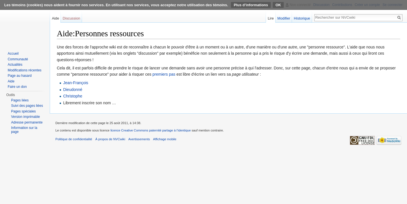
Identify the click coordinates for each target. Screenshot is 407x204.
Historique (302, 18)
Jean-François (75, 82)
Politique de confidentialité (73, 139)
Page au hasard (20, 76)
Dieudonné (72, 89)
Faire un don (17, 87)
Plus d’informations (251, 5)
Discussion (71, 18)
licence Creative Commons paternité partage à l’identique (151, 130)
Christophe (72, 96)
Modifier (283, 18)
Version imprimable (25, 117)
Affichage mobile (165, 139)
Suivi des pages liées (27, 106)
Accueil (13, 54)
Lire (271, 18)
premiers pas (163, 74)
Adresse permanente (26, 122)
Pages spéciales (23, 111)
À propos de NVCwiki (110, 139)
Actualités (15, 65)
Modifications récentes (24, 70)
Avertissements (139, 139)
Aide (55, 18)
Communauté (18, 59)
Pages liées (20, 100)
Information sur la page (24, 130)
